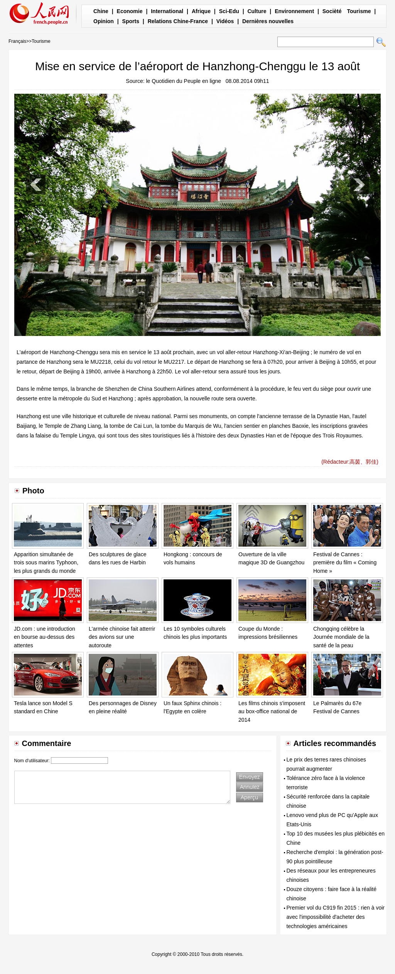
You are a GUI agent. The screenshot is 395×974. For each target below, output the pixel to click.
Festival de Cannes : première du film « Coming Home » (344, 562)
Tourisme (359, 11)
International (167, 11)
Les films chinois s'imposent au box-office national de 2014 (271, 711)
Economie (130, 11)
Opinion (103, 21)
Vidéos (225, 21)
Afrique (201, 11)
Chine (100, 11)
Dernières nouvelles (268, 21)
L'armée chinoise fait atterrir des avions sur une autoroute (122, 637)
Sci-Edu (229, 11)
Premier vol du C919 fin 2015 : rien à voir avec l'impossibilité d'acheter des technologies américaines (336, 917)
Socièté (332, 11)
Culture (256, 11)
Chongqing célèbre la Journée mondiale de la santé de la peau (341, 637)
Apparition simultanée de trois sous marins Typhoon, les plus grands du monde (46, 562)
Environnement (294, 11)
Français (17, 41)
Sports (130, 21)
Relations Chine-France (178, 21)
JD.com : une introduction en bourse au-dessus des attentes (44, 637)
